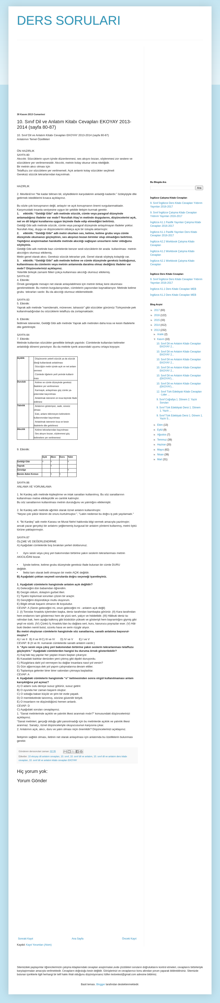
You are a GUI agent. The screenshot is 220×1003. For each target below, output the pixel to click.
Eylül (160, 429)
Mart (160, 459)
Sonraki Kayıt (25, 938)
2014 (157, 324)
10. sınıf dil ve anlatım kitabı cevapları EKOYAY (53, 760)
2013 (157, 330)
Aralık (160, 334)
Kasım (161, 339)
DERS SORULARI (69, 20)
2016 (157, 315)
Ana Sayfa (77, 938)
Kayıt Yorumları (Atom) (39, 944)
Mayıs (161, 449)
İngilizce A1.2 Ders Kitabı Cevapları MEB (173, 294)
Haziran (162, 444)
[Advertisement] (52, 76)
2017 (157, 310)
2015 (157, 320)
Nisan (160, 454)
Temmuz (162, 439)
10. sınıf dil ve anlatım (81, 756)
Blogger (100, 984)
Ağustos (162, 434)
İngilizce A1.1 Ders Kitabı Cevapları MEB (173, 288)
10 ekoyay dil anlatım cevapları (43, 756)
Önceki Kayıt (129, 938)
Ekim (160, 424)
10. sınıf (65, 756)
